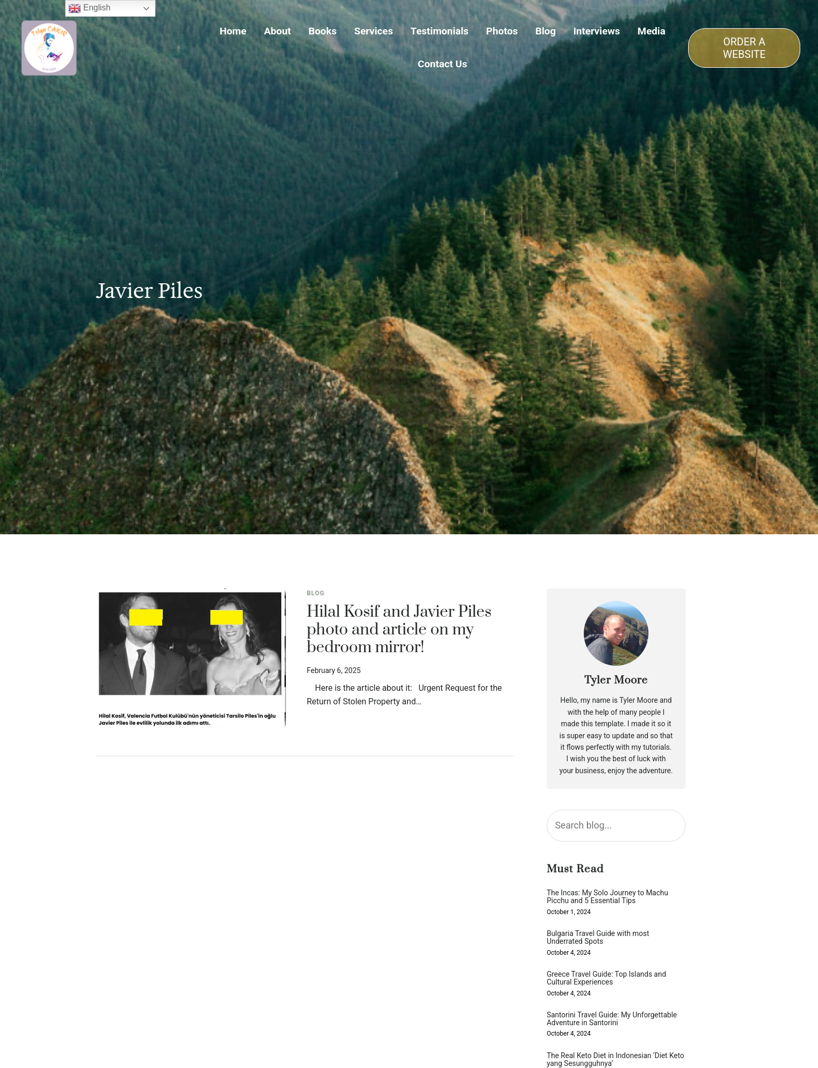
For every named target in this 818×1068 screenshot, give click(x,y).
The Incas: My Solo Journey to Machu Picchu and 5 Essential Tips (607, 897)
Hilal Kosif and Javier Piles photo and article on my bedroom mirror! (399, 630)
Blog (315, 593)
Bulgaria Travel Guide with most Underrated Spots (598, 937)
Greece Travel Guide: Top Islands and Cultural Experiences (606, 978)
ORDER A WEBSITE (744, 48)
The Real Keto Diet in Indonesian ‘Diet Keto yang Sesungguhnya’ (615, 1059)
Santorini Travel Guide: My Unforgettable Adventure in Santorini (612, 1019)
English (89, 8)
